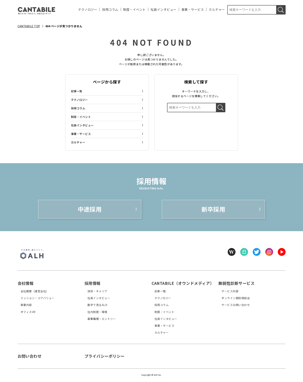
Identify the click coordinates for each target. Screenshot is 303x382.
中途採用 (90, 209)
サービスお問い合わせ (235, 305)
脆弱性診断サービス (236, 283)
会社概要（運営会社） (35, 291)
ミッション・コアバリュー (37, 298)
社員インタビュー (163, 9)
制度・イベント (134, 9)
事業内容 (26, 305)
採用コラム (110, 9)
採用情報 (93, 283)
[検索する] (281, 9)
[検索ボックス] (251, 9)
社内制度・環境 (97, 312)
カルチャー (217, 9)
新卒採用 (213, 209)
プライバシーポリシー (105, 356)
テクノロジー (87, 9)
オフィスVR (28, 312)
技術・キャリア (97, 291)
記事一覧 (76, 91)
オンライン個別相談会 (235, 298)
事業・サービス (192, 9)
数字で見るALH (97, 305)
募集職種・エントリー (101, 319)
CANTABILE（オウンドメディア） (183, 283)
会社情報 (26, 283)
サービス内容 (229, 291)
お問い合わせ (30, 356)
